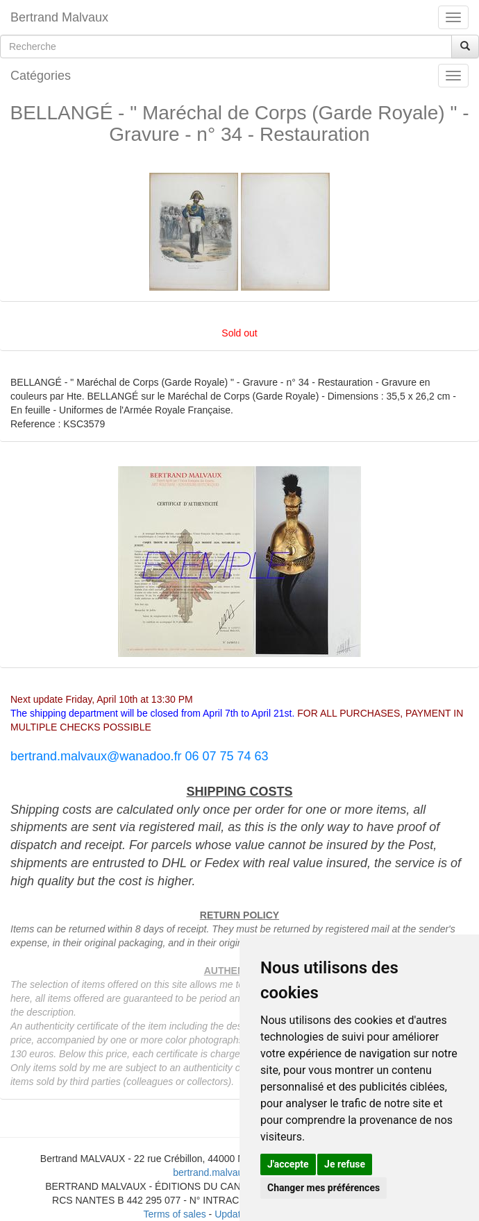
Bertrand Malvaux (59, 17)
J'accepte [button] (288, 1164)
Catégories (40, 76)
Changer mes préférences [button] (323, 1187)
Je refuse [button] (344, 1164)
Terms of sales (174, 1214)
